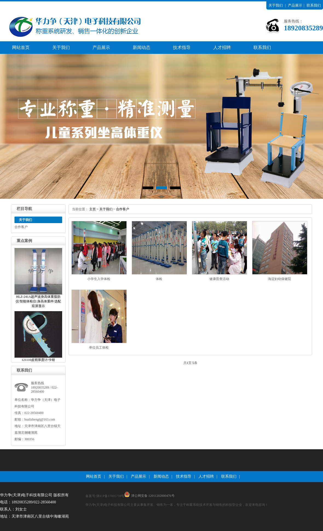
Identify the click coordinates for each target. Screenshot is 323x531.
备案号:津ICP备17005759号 (104, 496)
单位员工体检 (99, 347)
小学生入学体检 (98, 279)
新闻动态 (141, 47)
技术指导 (182, 47)
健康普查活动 (219, 279)
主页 (92, 209)
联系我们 (314, 5)
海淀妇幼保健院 (279, 279)
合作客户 (21, 227)
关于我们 (276, 5)
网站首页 (21, 47)
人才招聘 (222, 47)
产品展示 (295, 5)
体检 (159, 279)
